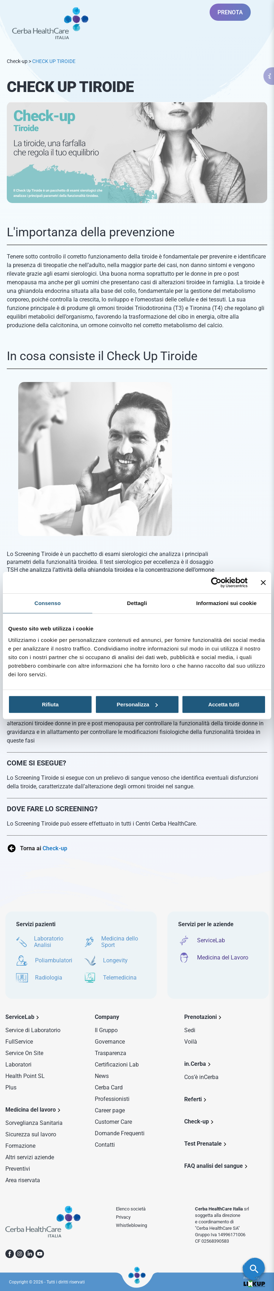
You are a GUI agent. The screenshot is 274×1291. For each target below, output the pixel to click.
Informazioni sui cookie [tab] (226, 603)
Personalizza (137, 704)
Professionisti (112, 1099)
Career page (110, 1110)
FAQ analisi (213, 1165)
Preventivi (17, 1168)
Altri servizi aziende (29, 1157)
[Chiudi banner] (263, 582)
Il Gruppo (106, 1030)
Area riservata (22, 1180)
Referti (193, 1099)
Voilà (190, 1041)
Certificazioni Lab (117, 1064)
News (102, 1076)
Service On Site (24, 1053)
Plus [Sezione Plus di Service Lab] (10, 1087)
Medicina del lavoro (30, 1109)
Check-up (17, 61)
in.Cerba (195, 1063)
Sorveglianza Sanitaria (34, 1123)
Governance (110, 1041)
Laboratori (18, 1064)
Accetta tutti (223, 704)
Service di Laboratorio (32, 1030)
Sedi (189, 1030)
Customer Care (113, 1121)
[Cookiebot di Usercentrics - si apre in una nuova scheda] (216, 582)
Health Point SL (25, 1076)
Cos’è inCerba (201, 1077)
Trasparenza (110, 1053)
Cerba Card (109, 1087)
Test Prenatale (203, 1143)
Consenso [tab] (47, 603)
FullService (19, 1041)
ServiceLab (19, 1017)
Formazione (20, 1145)
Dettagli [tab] (137, 603)
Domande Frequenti (120, 1133)
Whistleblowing (131, 1225)
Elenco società (131, 1209)
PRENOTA (230, 12)
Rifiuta (50, 704)
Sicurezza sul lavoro (30, 1134)
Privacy (123, 1217)
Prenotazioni (200, 1017)
